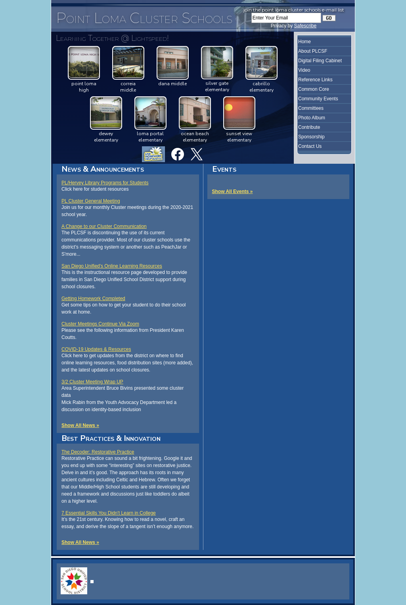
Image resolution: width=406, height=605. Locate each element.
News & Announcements (102, 169)
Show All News (78, 425)
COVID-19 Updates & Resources (96, 349)
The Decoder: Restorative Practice (97, 452)
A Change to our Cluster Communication (104, 226)
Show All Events (230, 191)
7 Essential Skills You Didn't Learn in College (108, 513)
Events (224, 169)
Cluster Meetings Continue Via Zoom (100, 324)
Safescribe (305, 26)
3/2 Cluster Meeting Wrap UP (92, 382)
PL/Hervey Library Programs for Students (104, 183)
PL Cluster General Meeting (90, 201)
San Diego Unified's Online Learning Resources (111, 266)
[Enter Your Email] (286, 18)
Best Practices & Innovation (111, 438)
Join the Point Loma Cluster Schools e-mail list (293, 10)
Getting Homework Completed (93, 298)
